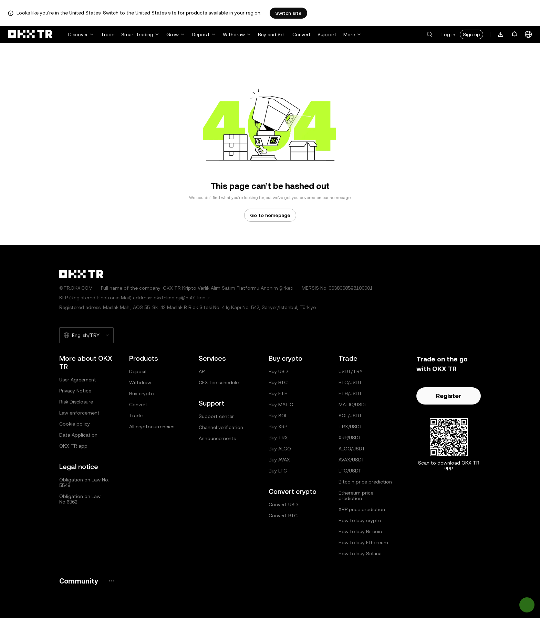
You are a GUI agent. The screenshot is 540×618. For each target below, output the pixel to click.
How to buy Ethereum (363, 542)
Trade (107, 34)
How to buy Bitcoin (360, 531)
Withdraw (234, 34)
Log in (448, 34)
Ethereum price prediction (356, 495)
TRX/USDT (351, 426)
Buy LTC (278, 471)
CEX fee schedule (219, 382)
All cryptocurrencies (151, 426)
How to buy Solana (360, 553)
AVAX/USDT (352, 459)
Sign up (471, 34)
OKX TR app (73, 446)
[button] (429, 34)
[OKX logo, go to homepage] (30, 34)
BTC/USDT (350, 382)
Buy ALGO (280, 448)
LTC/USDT (350, 471)
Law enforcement (79, 413)
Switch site (288, 13)
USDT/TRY (351, 371)
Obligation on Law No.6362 (80, 499)
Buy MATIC (281, 404)
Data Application (78, 435)
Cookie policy (74, 424)
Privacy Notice (75, 390)
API (202, 371)
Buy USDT (280, 371)
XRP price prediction (362, 509)
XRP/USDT (350, 437)
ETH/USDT (350, 393)
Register (448, 395)
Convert (301, 34)
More (349, 34)
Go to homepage (270, 215)
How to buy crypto (360, 520)
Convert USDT (285, 504)
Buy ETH (278, 393)
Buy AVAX (279, 459)
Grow (172, 34)
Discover (78, 34)
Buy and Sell (271, 34)
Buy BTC (278, 382)
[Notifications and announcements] (514, 34)
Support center (216, 416)
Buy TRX (278, 437)
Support (327, 34)
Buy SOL (278, 415)
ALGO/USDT (352, 448)
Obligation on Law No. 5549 (84, 482)
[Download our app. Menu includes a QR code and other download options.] (500, 34)
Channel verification (221, 427)
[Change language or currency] (528, 34)
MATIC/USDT (353, 404)
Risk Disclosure (76, 402)
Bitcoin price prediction (365, 482)
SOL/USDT (350, 415)
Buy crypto (141, 393)
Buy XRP (278, 426)
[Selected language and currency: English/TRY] (86, 335)
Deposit (201, 34)
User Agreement (77, 379)
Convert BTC (283, 515)
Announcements (217, 438)
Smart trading (137, 34)
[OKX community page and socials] (111, 581)
